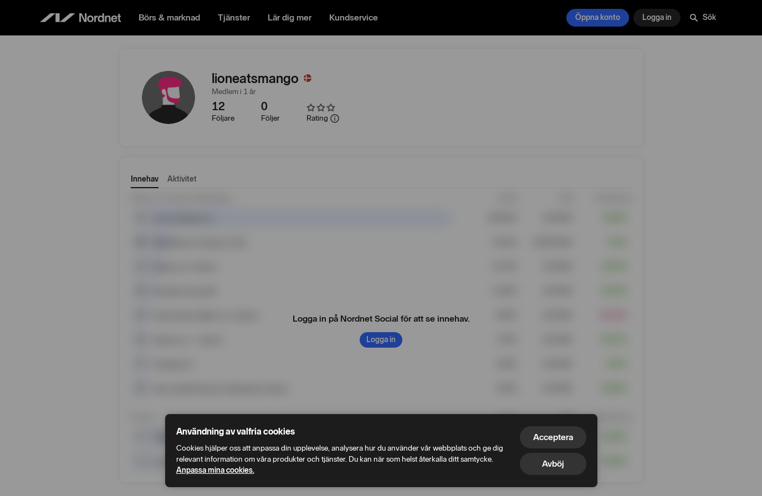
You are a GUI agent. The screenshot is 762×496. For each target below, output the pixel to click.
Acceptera (553, 437)
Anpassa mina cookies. (215, 470)
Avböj (553, 463)
